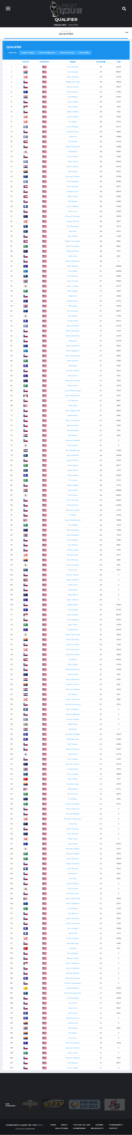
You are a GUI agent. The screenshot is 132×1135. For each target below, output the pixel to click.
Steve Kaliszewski (72, 898)
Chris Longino (73, 774)
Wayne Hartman (73, 863)
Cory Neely (72, 271)
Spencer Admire (73, 1048)
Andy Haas (72, 405)
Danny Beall (73, 610)
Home (53, 1125)
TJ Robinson (73, 151)
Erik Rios (72, 878)
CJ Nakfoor (72, 799)
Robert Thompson (72, 241)
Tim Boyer (72, 122)
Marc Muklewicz (73, 395)
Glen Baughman (72, 450)
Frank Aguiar (72, 465)
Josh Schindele (72, 326)
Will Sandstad (73, 181)
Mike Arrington (72, 246)
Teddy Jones (73, 839)
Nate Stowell (72, 361)
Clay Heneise (72, 888)
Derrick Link (73, 794)
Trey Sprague (72, 953)
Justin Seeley (72, 102)
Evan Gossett (72, 72)
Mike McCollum (73, 669)
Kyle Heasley (72, 615)
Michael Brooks (72, 973)
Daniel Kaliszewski (73, 520)
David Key (73, 366)
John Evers (72, 1013)
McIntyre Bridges (72, 734)
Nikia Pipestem (72, 351)
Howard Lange (72, 784)
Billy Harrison (72, 425)
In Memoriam (79, 1128)
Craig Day (73, 824)
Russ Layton (73, 490)
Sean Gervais (72, 281)
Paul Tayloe (73, 107)
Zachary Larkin (72, 644)
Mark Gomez (72, 92)
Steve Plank (73, 1053)
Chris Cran (72, 1038)
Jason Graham (73, 829)
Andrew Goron (73, 684)
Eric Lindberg (73, 206)
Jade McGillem (72, 251)
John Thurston (73, 500)
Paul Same (73, 754)
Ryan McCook (73, 77)
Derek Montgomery (72, 993)
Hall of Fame (61, 1128)
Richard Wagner (73, 814)
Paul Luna (72, 211)
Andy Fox (73, 136)
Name (73, 62)
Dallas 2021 (60, 25)
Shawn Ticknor (72, 575)
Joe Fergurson (73, 226)
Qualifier (66, 32)
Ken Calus (72, 375)
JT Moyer (72, 515)
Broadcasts (97, 1128)
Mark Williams (73, 580)
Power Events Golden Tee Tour (21, 1125)
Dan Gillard (73, 236)
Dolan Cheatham (72, 420)
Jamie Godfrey (73, 883)
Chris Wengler (73, 127)
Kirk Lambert (73, 928)
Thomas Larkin (72, 893)
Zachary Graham (72, 176)
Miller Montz (72, 470)
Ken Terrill (72, 1003)
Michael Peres (73, 131)
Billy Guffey (73, 664)
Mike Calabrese (72, 903)
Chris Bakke (73, 525)
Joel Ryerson (72, 1063)
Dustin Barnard (72, 809)
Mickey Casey (72, 550)
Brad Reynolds (73, 739)
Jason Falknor (73, 460)
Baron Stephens (73, 963)
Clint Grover (73, 495)
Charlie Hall (73, 1023)
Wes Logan (73, 1028)
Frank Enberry (73, 938)
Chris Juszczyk (73, 649)
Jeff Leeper (73, 306)
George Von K (73, 191)
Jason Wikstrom (73, 679)
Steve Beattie (72, 266)
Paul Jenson (73, 445)
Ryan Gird (73, 1008)
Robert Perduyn (73, 749)
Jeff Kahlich (73, 873)
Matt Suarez (72, 744)
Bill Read (72, 659)
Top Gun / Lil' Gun (81, 1125)
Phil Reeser (73, 694)
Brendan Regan (73, 849)
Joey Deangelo (72, 535)
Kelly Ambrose (73, 565)
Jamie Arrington (73, 804)
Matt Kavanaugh (72, 380)
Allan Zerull (73, 161)
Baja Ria (13, 53)
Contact (113, 1128)
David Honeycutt (73, 146)
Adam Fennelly (72, 918)
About (64, 1125)
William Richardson (72, 983)
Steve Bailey (73, 595)
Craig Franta (72, 321)
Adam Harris (72, 196)
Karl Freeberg (73, 619)
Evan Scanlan (73, 186)
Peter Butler (73, 385)
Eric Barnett (73, 400)
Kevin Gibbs (73, 1068)
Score (100, 62)
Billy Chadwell (73, 530)
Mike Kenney (72, 834)
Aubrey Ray (73, 590)
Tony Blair (73, 231)
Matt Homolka (73, 639)
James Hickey (73, 117)
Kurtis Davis (73, 585)
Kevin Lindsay (73, 286)
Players (99, 1125)
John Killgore (73, 540)
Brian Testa (72, 171)
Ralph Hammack (72, 634)
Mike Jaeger (72, 291)
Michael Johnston (72, 216)
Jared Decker (72, 415)
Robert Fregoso (72, 854)
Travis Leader (72, 475)
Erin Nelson (73, 545)
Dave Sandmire (72, 346)
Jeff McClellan (73, 301)
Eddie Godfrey (73, 112)
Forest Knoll (28, 53)
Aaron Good (73, 674)
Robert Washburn (72, 261)
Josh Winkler (72, 868)
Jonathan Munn (73, 1018)
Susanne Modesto (72, 1058)
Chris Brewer (72, 276)
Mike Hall (73, 296)
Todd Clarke (73, 724)
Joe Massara (73, 97)
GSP (119, 62)
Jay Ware (73, 948)
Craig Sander (72, 769)
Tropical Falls (67, 53)
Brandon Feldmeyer (72, 819)
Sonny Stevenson (72, 356)
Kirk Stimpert (73, 311)
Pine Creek (84, 53)
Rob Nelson (73, 201)
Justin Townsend (73, 923)
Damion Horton (73, 510)
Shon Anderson (72, 709)
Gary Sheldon (73, 67)
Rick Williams (73, 560)
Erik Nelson (73, 316)
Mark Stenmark (73, 336)
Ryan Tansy (73, 624)
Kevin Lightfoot (72, 968)
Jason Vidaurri (73, 600)
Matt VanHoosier (73, 689)
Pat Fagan (72, 1033)
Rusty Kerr (72, 341)
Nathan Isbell (73, 485)
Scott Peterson (73, 859)
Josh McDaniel (73, 455)
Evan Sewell (73, 156)
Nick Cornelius (73, 166)
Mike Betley (73, 789)
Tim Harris (72, 480)
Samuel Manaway (73, 704)
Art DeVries (73, 141)
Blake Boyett (72, 605)
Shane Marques (72, 331)
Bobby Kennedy (73, 82)
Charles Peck (72, 629)
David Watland (73, 988)
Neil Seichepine (73, 1043)
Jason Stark (73, 844)
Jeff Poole (73, 729)
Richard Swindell (72, 978)
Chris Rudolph (73, 998)
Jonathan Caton (73, 654)
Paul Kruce (73, 570)
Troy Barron (73, 913)
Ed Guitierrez (73, 505)
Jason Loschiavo (73, 699)
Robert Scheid (73, 958)
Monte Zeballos (47, 53)
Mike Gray (72, 256)
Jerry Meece (73, 908)
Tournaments (116, 1125)
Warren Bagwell (73, 714)
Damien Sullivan (72, 764)
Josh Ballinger (73, 943)
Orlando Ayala (73, 430)
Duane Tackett (73, 719)
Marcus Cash (72, 555)
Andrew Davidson (72, 440)
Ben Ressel (72, 435)
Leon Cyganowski (72, 410)
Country (44, 62)
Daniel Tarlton (73, 87)
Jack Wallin (73, 779)
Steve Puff (72, 933)
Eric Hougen (72, 759)
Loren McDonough (73, 390)
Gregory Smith (72, 221)
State (25, 62)
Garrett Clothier (73, 371)
